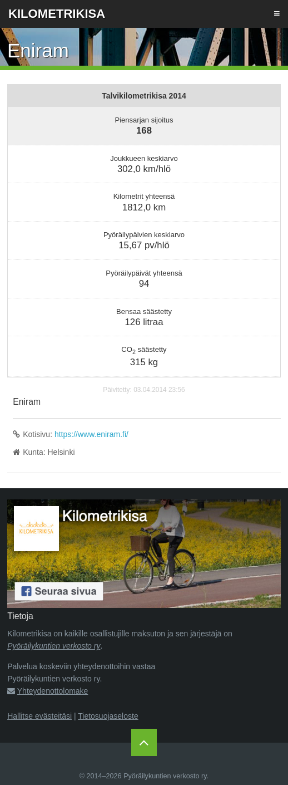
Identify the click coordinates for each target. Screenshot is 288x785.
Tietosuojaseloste (108, 716)
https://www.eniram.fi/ (91, 434)
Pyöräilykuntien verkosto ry (53, 645)
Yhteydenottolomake (52, 690)
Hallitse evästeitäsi (39, 716)
